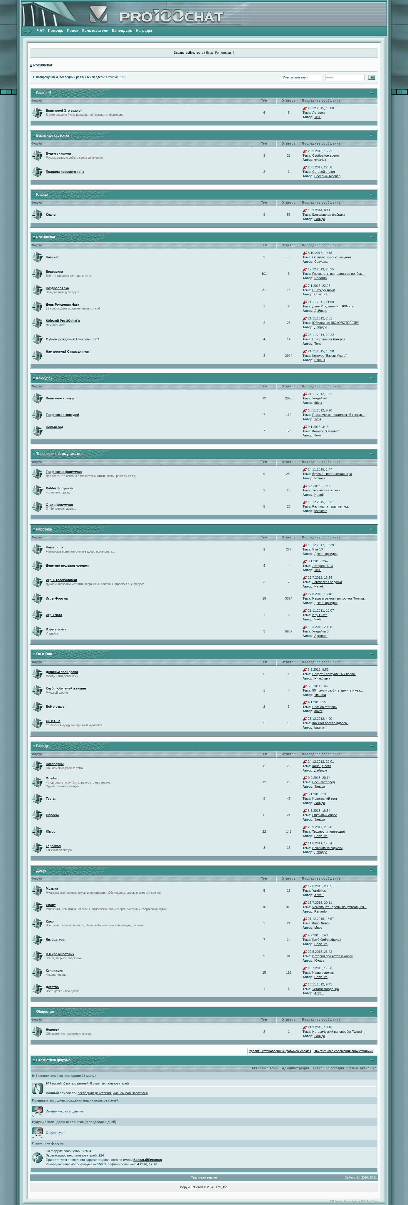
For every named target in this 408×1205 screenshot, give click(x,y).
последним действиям (94, 1093)
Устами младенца (325, 989)
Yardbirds (319, 890)
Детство (52, 987)
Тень (317, 117)
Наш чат (52, 257)
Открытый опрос (324, 815)
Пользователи (95, 31)
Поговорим (55, 764)
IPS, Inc (221, 1187)
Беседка (43, 746)
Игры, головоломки (61, 580)
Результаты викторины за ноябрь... (338, 273)
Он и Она (44, 654)
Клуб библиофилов (326, 939)
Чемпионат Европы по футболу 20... (339, 907)
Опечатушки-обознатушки (331, 257)
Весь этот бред (323, 782)
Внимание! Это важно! (64, 110)
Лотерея (318, 112)
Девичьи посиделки (62, 672)
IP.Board (197, 1187)
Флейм (51, 778)
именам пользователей (130, 1093)
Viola (317, 619)
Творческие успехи (326, 490)
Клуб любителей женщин (66, 688)
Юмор (51, 831)
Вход (209, 52)
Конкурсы (44, 378)
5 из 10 (317, 549)
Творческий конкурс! (62, 414)
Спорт (51, 905)
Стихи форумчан (59, 504)
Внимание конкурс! (61, 398)
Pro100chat (42, 65)
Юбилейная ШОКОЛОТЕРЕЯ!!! (335, 322)
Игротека (44, 529)
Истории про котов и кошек (332, 956)
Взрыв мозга (56, 629)
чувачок (320, 159)
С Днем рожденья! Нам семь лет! (72, 339)
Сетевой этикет (323, 171)
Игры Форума (57, 598)
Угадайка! (319, 398)
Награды (144, 31)
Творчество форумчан (64, 471)
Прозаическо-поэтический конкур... (338, 414)
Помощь (55, 31)
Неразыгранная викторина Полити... (339, 598)
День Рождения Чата (62, 304)
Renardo (320, 278)
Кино (50, 921)
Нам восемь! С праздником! (68, 351)
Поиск (72, 31)
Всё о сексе (55, 706)
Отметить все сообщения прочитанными (343, 1051)
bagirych (320, 727)
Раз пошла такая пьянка (330, 506)
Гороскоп (53, 846)
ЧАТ (40, 31)
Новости (52, 1029)
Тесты (51, 798)
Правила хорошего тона (65, 171)
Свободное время (325, 155)
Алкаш (319, 895)
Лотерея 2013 (322, 566)
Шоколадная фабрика (328, 214)
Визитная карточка (52, 135)
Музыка (52, 888)
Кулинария (54, 970)
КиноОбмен (321, 923)
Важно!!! (43, 93)
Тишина (320, 695)
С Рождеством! (323, 290)
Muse (318, 927)
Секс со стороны (324, 707)
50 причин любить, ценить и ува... (337, 690)
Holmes (319, 478)
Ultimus (319, 360)
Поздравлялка (57, 288)
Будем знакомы (58, 153)
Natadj (319, 494)
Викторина (54, 271)
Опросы (52, 815)
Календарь (122, 31)
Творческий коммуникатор (59, 454)
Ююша (319, 960)
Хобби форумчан (59, 488)
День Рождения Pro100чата (333, 306)
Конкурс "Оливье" (325, 431)
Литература (55, 939)
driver (318, 402)
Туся (317, 419)
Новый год (54, 427)
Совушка (321, 261)
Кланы (42, 195)
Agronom (321, 635)
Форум (184, 1187)
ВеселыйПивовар (327, 176)
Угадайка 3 (320, 631)
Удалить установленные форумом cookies (280, 1051)
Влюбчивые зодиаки (327, 848)
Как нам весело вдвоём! (330, 723)
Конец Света (321, 766)
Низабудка (322, 678)
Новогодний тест (324, 798)
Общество (45, 1012)
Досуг (41, 870)
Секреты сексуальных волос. (334, 674)
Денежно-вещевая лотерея (67, 565)
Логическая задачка (327, 582)
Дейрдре (320, 310)
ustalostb (320, 511)
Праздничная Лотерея (328, 339)
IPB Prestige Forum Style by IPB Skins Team (354, 1201)
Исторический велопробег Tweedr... (338, 1031)
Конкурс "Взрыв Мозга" (329, 355)
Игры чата (54, 615)
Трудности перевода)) (328, 831)
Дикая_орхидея (326, 553)
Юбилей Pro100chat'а (63, 320)
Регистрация (223, 52)
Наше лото (54, 547)
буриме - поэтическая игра (332, 474)
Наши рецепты (323, 972)
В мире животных (60, 954)
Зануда (319, 219)
